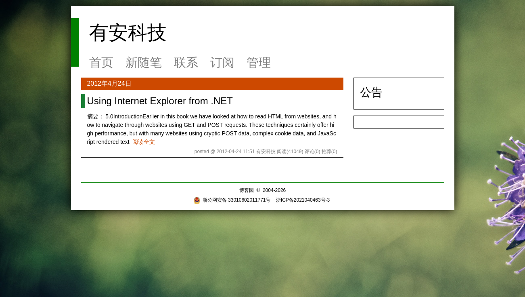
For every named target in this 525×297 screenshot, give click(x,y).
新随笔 (143, 62)
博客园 (246, 190)
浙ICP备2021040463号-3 (303, 200)
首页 (101, 62)
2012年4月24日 (109, 83)
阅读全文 (143, 142)
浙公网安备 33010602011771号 (232, 200)
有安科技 (128, 32)
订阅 (222, 62)
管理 (259, 62)
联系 (186, 62)
